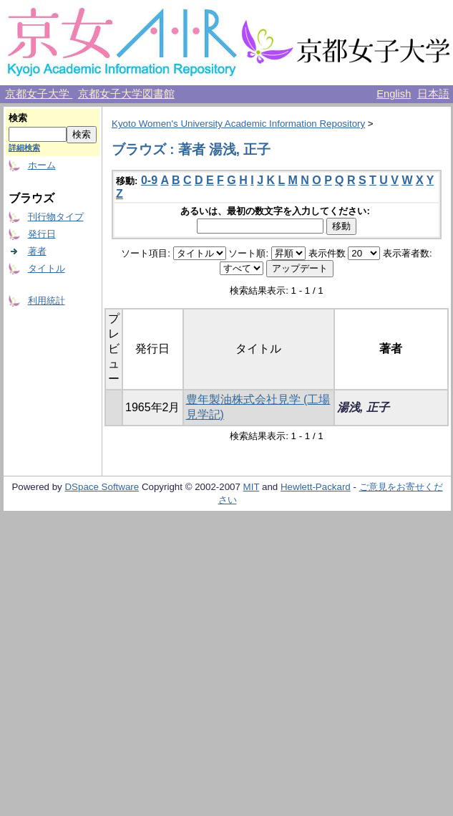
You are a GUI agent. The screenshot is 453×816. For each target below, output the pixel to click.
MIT (251, 486)
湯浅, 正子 (363, 407)
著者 (37, 251)
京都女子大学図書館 (126, 94)
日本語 (433, 94)
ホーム (42, 165)
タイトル (46, 268)
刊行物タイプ (56, 216)
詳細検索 (24, 147)
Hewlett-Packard (316, 486)
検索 (18, 117)
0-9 (149, 180)
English (393, 94)
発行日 (42, 234)
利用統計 (46, 300)
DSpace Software (101, 486)
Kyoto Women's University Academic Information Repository (238, 123)
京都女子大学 (38, 94)
